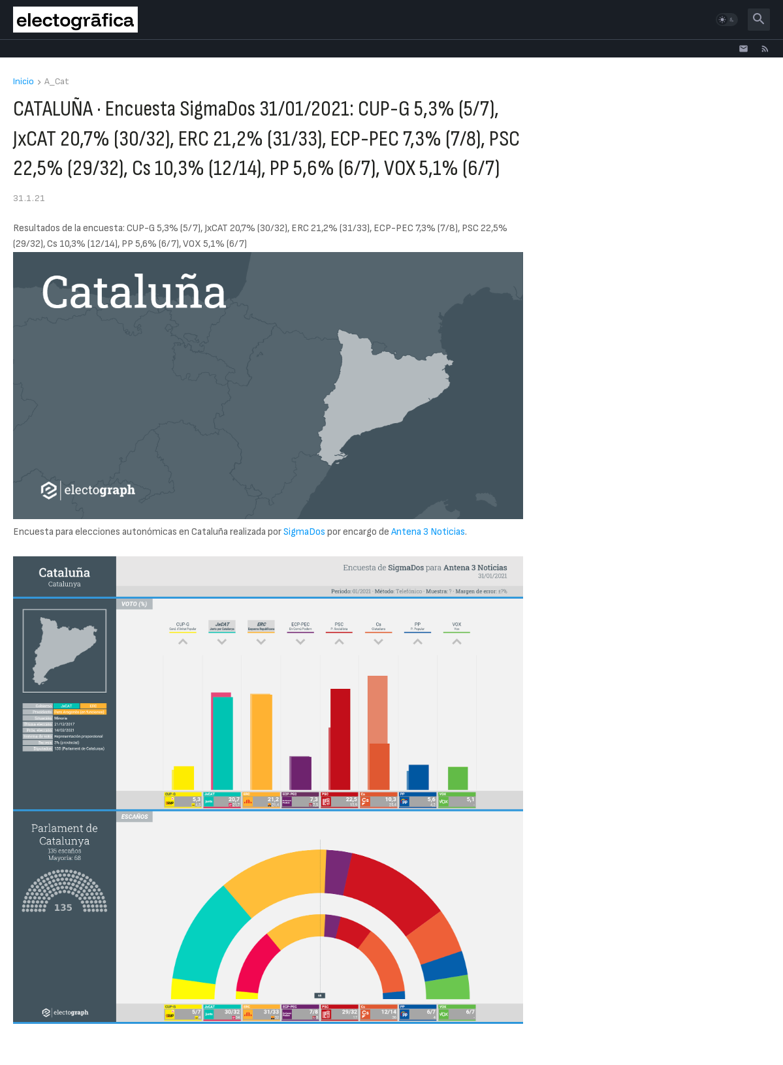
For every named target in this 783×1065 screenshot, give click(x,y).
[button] (727, 19)
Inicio (23, 82)
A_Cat (56, 82)
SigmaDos (304, 532)
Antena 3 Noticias (428, 532)
